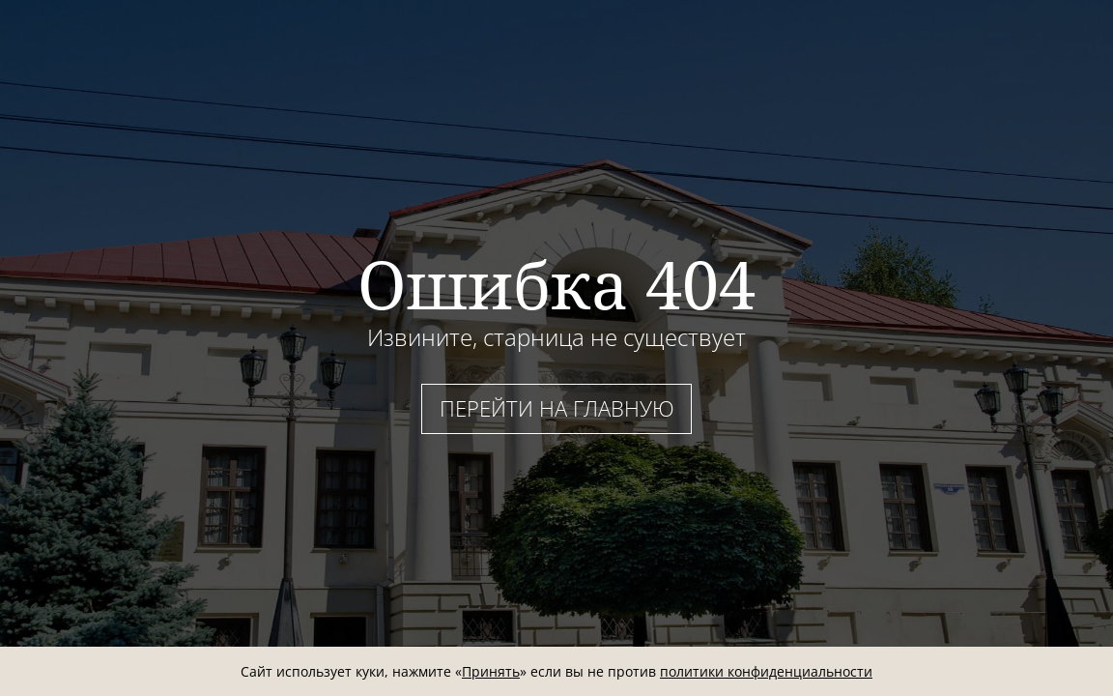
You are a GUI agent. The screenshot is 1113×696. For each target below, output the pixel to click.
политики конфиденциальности (766, 671)
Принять (491, 671)
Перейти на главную (557, 407)
